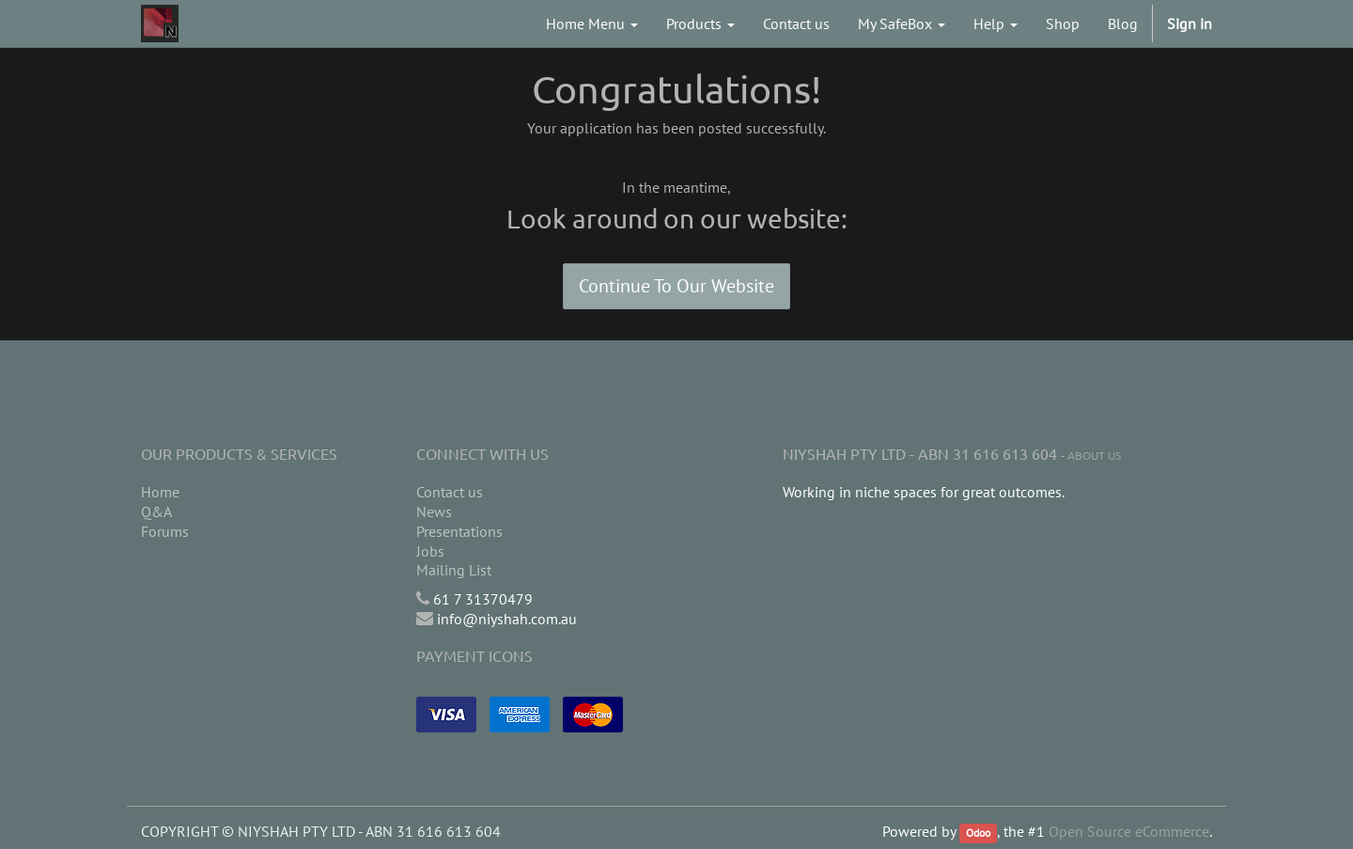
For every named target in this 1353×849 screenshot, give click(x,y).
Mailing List (453, 569)
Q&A (156, 511)
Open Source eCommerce (1129, 831)
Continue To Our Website (676, 286)
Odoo (978, 832)
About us (1094, 455)
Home (160, 491)
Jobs (430, 551)
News (434, 511)
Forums (165, 531)
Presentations (459, 531)
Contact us (449, 491)
